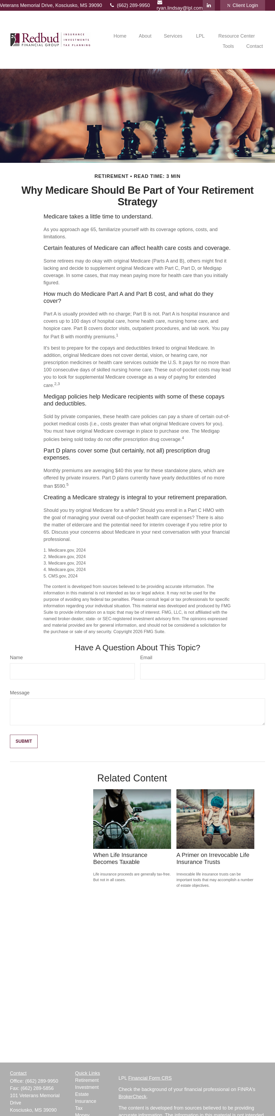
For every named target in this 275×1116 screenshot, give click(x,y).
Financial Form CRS (150, 1078)
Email (146, 657)
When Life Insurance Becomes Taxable (120, 858)
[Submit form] (24, 741)
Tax (79, 1108)
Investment (87, 1087)
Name (16, 657)
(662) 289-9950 (129, 5)
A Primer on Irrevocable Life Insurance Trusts (212, 858)
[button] (120, 36)
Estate (82, 1094)
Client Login (242, 5)
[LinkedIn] (209, 5)
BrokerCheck (132, 1096)
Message (20, 692)
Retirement (87, 1080)
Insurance (85, 1101)
